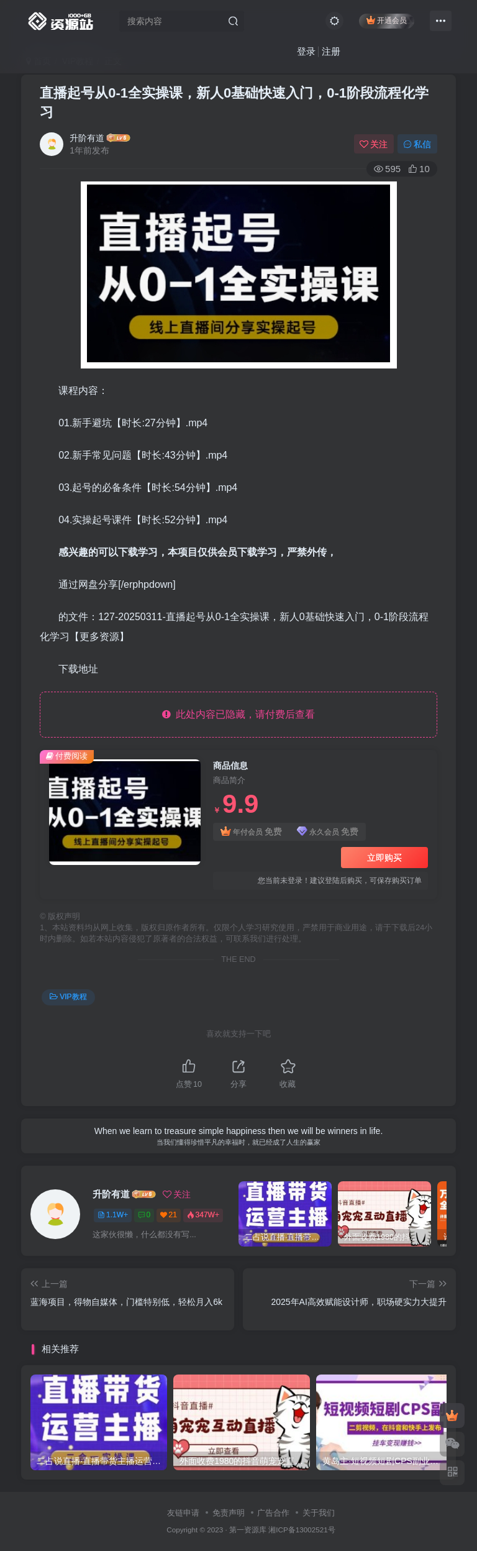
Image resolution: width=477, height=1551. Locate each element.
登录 (306, 51)
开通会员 (386, 20)
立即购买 (384, 857)
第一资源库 (247, 1530)
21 (168, 1214)
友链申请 (183, 1512)
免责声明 (228, 1512)
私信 (417, 144)
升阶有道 (87, 138)
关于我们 (318, 1512)
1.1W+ (113, 1214)
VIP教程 (68, 996)
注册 (331, 51)
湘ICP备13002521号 (301, 1530)
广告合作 (273, 1512)
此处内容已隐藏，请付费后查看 (239, 714)
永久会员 (327, 831)
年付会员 (251, 831)
